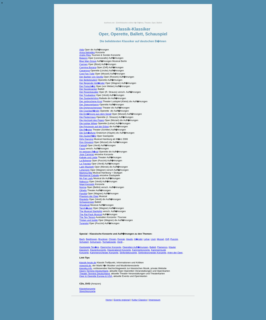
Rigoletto (84, 199)
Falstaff (83, 145)
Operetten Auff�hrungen (135, 247)
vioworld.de (85, 265)
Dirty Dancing (86, 139)
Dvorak (121, 239)
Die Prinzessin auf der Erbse (94, 126)
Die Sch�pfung (87, 132)
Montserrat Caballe (89, 175)
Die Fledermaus (87, 117)
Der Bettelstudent (88, 80)
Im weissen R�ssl (88, 151)
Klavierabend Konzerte (119, 250)
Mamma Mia (85, 172)
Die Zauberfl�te (87, 136)
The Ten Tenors (87, 217)
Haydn (129, 239)
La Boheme (85, 160)
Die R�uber (85, 129)
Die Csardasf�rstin (89, 111)
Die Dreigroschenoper (90, 107)
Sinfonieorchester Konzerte (152, 252)
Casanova (84, 70)
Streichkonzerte (87, 291)
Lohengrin (84, 170)
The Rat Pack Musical (90, 214)
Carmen (83, 64)
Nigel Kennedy (87, 184)
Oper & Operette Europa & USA (95, 276)
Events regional (122, 300)
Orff (167, 239)
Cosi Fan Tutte (87, 73)
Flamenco (162, 247)
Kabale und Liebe (88, 157)
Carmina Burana (87, 67)
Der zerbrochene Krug (90, 101)
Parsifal (83, 193)
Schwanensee (86, 202)
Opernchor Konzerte (110, 247)
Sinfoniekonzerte (128, 252)
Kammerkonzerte (141, 250)
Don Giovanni (86, 142)
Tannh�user (85, 208)
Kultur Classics (139, 300)
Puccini (174, 239)
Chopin (112, 239)
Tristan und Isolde (88, 220)
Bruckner (102, 239)
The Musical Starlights (90, 211)
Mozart (160, 239)
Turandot (84, 223)
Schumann (95, 242)
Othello (83, 190)
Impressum (154, 300)
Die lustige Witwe (88, 123)
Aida (81, 49)
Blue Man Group (87, 61)
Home (109, 300)
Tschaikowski (109, 242)
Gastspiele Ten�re (89, 247)
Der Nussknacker (88, 89)
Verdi (119, 242)
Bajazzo (83, 58)
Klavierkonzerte (98, 250)
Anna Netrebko (87, 52)
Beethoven (91, 239)
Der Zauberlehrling (89, 98)
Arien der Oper (175, 252)
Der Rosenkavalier (89, 92)
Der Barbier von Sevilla (91, 77)
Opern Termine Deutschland (93, 271)
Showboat (84, 205)
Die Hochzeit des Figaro (91, 120)
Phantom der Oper (89, 196)
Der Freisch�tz (87, 86)
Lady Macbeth (86, 166)
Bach (82, 239)
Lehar (146, 239)
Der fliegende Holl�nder (92, 83)
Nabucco (84, 181)
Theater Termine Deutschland (94, 273)
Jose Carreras (86, 154)
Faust (82, 148)
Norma (82, 187)
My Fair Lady (86, 178)
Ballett (152, 247)
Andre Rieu (85, 55)
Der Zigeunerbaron (89, 104)
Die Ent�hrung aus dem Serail (95, 114)
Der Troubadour (87, 95)
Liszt (153, 239)
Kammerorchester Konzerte (104, 252)
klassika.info (85, 268)
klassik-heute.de (87, 262)
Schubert (84, 242)
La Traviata (85, 163)
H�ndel (138, 239)
